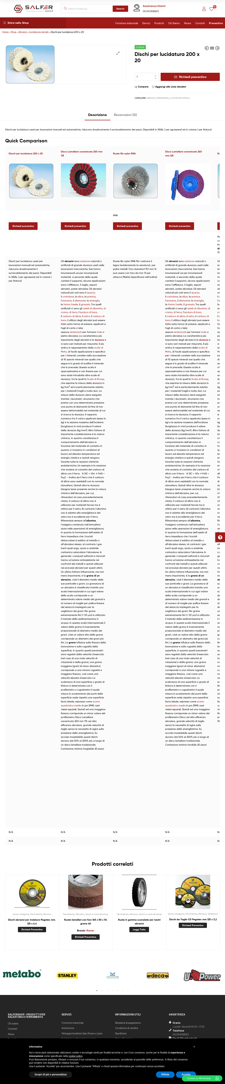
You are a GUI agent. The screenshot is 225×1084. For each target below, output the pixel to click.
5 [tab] (117, 990)
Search (120, 8)
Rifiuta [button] (165, 1074)
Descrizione (97, 115)
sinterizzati (76, 331)
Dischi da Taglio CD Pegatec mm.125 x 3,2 (193, 919)
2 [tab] (102, 990)
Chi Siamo (174, 23)
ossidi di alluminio (92, 308)
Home (5, 32)
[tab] (97, 116)
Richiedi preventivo (193, 77)
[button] (220, 537)
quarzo (91, 292)
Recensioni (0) (125, 115)
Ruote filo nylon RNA (124, 153)
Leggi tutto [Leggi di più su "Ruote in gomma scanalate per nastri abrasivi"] (139, 929)
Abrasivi (22, 32)
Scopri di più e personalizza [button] (51, 1074)
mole (99, 331)
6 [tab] (123, 990)
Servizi (146, 23)
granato (85, 304)
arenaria (67, 300)
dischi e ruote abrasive (96, 914)
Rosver (90, 930)
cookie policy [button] (75, 1056)
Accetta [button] (186, 1074)
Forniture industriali (126, 23)
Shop (13, 32)
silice (80, 296)
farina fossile (71, 304)
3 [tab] (107, 990)
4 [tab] (112, 990)
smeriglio (94, 300)
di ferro (73, 312)
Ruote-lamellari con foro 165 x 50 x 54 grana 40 (85, 921)
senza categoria (21, 914)
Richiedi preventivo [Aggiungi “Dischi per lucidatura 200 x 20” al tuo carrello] (23, 226)
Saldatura (213, 913)
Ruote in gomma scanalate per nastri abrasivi (139, 921)
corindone (68, 296)
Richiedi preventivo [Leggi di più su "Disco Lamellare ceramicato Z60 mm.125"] (179, 226)
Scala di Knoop (95, 378)
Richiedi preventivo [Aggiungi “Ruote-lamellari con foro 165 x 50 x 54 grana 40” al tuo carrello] (85, 936)
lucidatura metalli (39, 32)
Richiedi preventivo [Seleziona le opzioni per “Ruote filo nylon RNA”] (127, 226)
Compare (143, 86)
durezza (99, 339)
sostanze (85, 261)
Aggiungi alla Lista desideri (170, 86)
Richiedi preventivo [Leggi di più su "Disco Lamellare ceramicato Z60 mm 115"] (75, 226)
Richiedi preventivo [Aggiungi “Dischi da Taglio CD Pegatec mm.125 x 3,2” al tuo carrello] (192, 925)
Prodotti (159, 23)
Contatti (200, 23)
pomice (91, 296)
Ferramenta (162, 98)
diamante (80, 300)
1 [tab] (97, 990)
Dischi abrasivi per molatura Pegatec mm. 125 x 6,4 (32, 921)
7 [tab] (128, 990)
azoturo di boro (88, 312)
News (187, 23)
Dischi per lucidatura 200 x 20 (26, 153)
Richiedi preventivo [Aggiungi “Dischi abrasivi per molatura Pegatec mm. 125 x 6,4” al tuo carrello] (32, 929)
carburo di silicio (72, 316)
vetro (87, 316)
